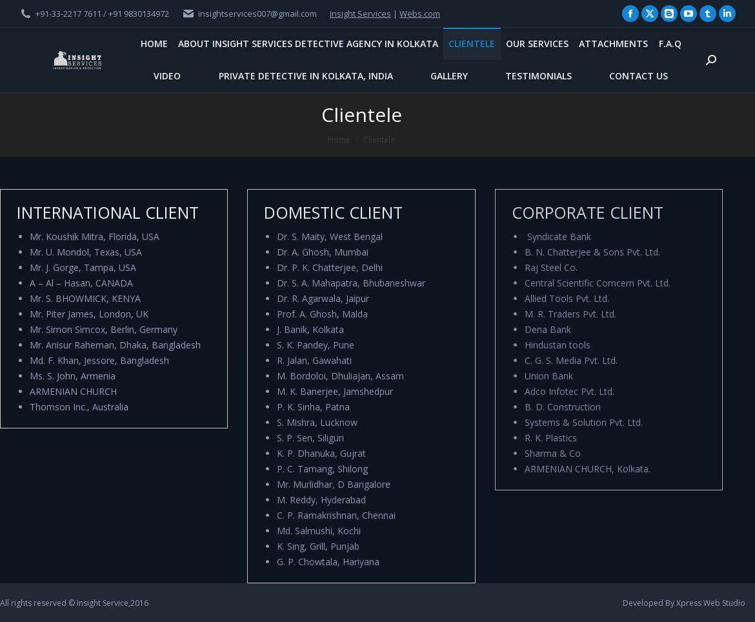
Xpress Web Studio (710, 602)
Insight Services (360, 13)
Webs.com (419, 13)
